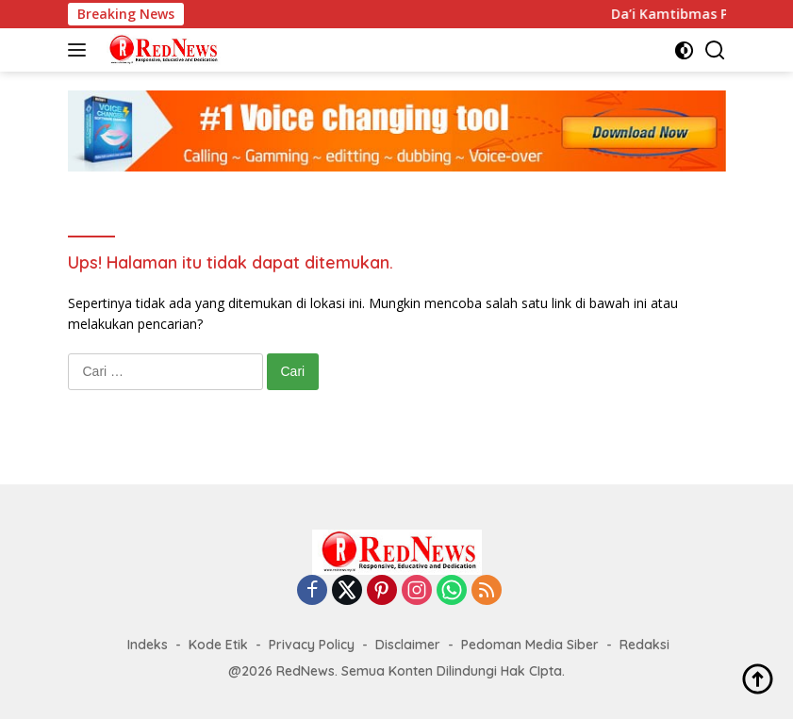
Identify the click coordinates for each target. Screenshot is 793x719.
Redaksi (644, 644)
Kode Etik (218, 644)
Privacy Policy (312, 644)
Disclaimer (407, 644)
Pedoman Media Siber (530, 644)
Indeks (147, 644)
